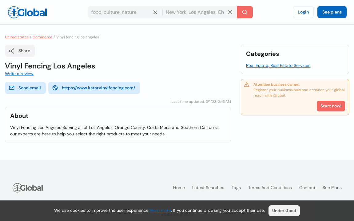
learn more (160, 210)
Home (179, 187)
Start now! (330, 106)
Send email (25, 88)
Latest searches (208, 187)
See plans (332, 12)
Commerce (42, 37)
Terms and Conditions (270, 187)
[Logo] (27, 12)
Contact (307, 187)
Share (19, 51)
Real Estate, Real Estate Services (278, 65)
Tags (236, 187)
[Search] (245, 12)
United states (17, 37)
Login (303, 12)
